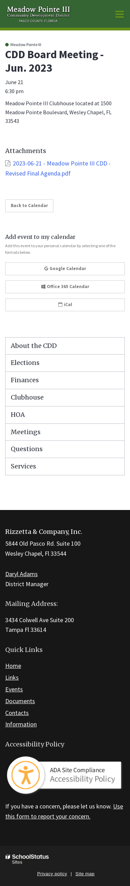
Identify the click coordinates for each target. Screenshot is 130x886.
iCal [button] (65, 304)
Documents (20, 701)
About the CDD (34, 346)
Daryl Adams (21, 574)
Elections (25, 363)
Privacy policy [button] (52, 873)
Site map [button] (85, 873)
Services (23, 466)
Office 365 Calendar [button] (65, 286)
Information (21, 724)
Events (14, 689)
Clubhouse (27, 397)
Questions (27, 449)
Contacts (17, 713)
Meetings (26, 432)
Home (13, 666)
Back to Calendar (29, 205)
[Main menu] (119, 14)
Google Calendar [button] (65, 268)
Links (12, 677)
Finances (25, 380)
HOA (18, 415)
